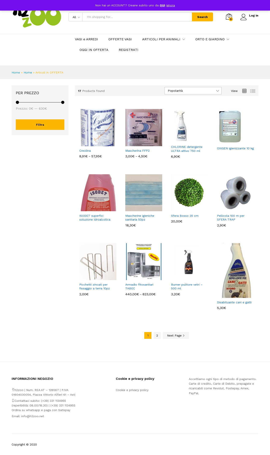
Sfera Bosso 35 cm (184, 215)
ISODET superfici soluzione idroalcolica (94, 217)
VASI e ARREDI (86, 39)
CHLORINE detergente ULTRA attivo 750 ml (186, 148)
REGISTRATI (128, 50)
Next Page (176, 335)
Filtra (40, 124)
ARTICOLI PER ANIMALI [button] (161, 39)
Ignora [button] (170, 5)
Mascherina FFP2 (137, 150)
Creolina (85, 150)
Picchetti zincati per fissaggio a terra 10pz (94, 286)
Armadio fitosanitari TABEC (139, 286)
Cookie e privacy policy (132, 390)
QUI (162, 5)
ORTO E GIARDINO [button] (210, 39)
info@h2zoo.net (32, 416)
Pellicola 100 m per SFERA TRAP (230, 217)
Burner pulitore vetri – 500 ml (186, 286)
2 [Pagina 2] (157, 335)
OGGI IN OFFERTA (94, 50)
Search (202, 17)
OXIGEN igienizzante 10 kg (235, 148)
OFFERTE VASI (120, 39)
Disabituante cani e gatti (234, 302)
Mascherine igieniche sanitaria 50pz (139, 217)
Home (16, 72)
